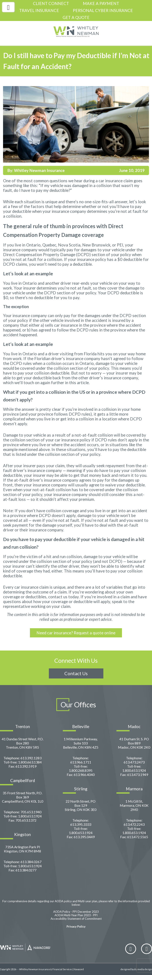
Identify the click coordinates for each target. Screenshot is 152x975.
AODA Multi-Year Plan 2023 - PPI (76, 915)
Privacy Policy (76, 926)
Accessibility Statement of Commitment (76, 918)
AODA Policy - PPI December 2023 (76, 911)
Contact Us (76, 673)
